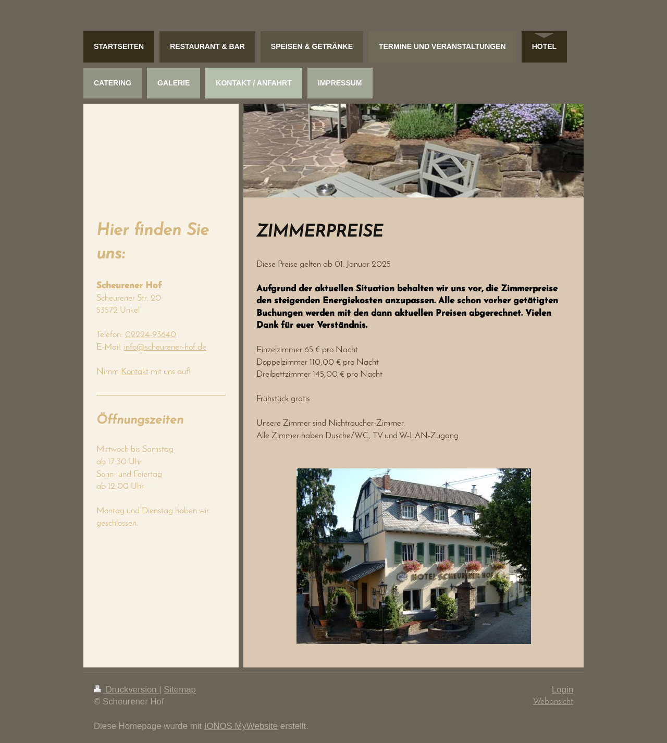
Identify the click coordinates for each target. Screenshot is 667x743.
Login (562, 690)
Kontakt (135, 371)
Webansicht (553, 701)
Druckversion (126, 690)
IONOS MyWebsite (241, 726)
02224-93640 (150, 334)
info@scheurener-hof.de (165, 347)
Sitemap (180, 690)
